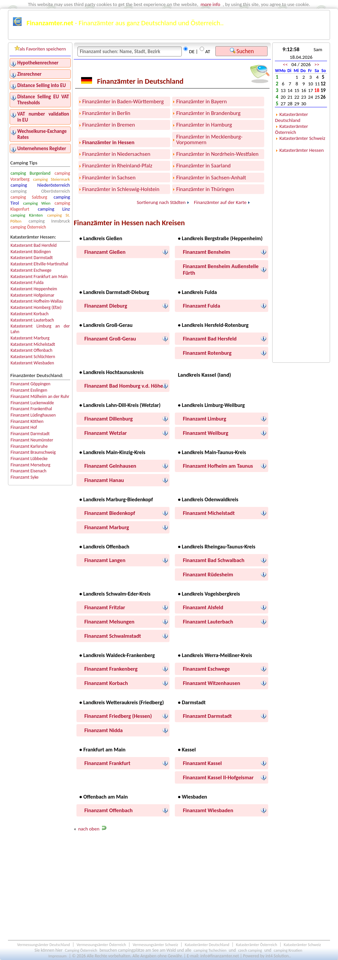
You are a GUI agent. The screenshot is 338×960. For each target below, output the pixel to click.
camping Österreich (28, 227)
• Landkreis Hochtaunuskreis (111, 372)
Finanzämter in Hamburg (204, 124)
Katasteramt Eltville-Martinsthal (39, 264)
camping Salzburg (29, 197)
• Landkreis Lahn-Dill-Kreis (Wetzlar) (120, 405)
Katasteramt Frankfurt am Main (39, 276)
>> (316, 64)
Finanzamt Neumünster (32, 440)
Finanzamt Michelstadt (209, 513)
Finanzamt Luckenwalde (32, 403)
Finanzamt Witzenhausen (211, 683)
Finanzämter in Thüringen (205, 189)
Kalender (180, 35)
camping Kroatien (288, 950)
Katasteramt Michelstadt (33, 344)
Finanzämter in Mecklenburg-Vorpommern (209, 139)
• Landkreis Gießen (100, 238)
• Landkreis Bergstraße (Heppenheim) (220, 238)
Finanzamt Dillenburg (108, 418)
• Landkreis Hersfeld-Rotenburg (213, 325)
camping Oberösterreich (40, 191)
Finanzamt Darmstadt (30, 433)
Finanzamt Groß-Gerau (110, 338)
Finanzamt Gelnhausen (110, 465)
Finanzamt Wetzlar (105, 433)
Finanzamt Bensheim (206, 251)
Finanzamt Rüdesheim (208, 574)
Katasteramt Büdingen (31, 251)
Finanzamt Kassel (202, 763)
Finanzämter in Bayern (201, 101)
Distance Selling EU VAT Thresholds (43, 100)
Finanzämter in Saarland (203, 165)
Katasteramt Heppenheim (34, 289)
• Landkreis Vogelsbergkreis (209, 593)
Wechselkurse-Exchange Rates (42, 134)
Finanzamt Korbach (106, 683)
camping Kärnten (27, 215)
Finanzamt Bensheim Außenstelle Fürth (221, 269)
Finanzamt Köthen (27, 421)
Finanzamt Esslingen (29, 390)
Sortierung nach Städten (161, 202)
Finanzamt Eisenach (29, 471)
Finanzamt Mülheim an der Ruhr (40, 396)
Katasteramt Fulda (27, 282)
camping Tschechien (210, 950)
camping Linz (54, 209)
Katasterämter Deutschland (291, 117)
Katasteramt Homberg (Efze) (36, 307)
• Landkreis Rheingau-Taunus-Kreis (216, 546)
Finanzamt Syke (25, 477)
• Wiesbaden (192, 796)
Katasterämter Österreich (291, 129)
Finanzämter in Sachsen (109, 177)
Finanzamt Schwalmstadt (112, 635)
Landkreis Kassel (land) (204, 374)
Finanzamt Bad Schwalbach (213, 560)
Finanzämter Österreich (136, 35)
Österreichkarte (258, 35)
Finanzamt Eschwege (206, 668)
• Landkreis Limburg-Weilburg (211, 405)
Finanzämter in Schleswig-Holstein (121, 189)
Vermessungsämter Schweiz (155, 944)
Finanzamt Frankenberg (111, 668)
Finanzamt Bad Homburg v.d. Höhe (123, 385)
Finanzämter (28, 35)
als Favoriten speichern (40, 49)
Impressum (57, 955)
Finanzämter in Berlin (106, 113)
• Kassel (187, 749)
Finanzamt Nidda (103, 730)
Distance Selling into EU (41, 85)
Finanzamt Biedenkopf (109, 513)
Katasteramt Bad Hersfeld (34, 245)
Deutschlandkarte (215, 35)
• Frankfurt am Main (102, 749)
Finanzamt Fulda (201, 305)
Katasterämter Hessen (302, 150)
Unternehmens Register (41, 148)
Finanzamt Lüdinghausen (33, 415)
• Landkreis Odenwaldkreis (208, 499)
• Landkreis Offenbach (104, 546)
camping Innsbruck (49, 221)
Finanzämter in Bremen (108, 124)
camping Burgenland (31, 173)
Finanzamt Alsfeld (203, 607)
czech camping (250, 950)
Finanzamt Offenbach (108, 810)
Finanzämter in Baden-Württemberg (123, 101)
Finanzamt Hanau (104, 480)
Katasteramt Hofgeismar (33, 295)
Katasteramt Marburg (30, 338)
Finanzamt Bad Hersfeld (210, 338)
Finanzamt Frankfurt (107, 763)
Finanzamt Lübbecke (29, 458)
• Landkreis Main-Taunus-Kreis (212, 452)
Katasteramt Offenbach (32, 350)
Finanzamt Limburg (204, 418)
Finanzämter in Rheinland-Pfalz (117, 165)
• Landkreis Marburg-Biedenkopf (116, 499)
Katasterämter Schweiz (302, 138)
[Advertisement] (172, 887)
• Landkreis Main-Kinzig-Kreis (112, 452)
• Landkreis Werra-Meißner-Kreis (215, 655)
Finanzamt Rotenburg (207, 352)
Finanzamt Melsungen (109, 621)
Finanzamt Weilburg (205, 433)
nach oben (88, 829)
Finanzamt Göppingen (31, 384)
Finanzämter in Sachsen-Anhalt (211, 177)
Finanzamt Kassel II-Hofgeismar (218, 777)
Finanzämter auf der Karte (220, 202)
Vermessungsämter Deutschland (43, 944)
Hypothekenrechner (37, 63)
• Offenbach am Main (103, 796)
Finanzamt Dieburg (105, 305)
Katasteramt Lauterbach (32, 320)
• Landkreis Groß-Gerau (106, 325)
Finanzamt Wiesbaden (208, 810)
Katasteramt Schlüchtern (33, 356)
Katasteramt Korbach (30, 314)
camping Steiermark (51, 179)
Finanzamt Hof (24, 427)
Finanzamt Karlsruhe (29, 446)
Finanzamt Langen (104, 560)
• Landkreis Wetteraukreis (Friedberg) (121, 702)
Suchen (242, 51)
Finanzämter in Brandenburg (208, 113)
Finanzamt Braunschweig (33, 452)
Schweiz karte (297, 35)
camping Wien (36, 203)
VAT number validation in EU (43, 117)
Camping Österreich (81, 950)
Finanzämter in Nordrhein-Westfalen (217, 153)
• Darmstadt (192, 702)
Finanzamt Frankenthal (31, 409)
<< (285, 64)
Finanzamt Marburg (106, 527)
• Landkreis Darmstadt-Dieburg (114, 292)
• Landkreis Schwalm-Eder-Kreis (115, 593)
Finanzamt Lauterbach (208, 621)
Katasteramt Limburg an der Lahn (40, 329)
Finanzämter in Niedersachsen (116, 153)
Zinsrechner (29, 74)
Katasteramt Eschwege (31, 270)
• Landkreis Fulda (197, 292)
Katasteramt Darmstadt (32, 257)
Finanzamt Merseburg (31, 465)
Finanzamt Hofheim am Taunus (218, 465)
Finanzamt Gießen (105, 251)
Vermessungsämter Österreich (101, 944)
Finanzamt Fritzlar (104, 607)
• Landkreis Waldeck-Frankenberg (117, 655)
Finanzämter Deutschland (76, 35)
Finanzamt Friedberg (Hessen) (118, 716)
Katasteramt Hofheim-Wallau (37, 301)
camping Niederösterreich (40, 185)
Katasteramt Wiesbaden (32, 363)
